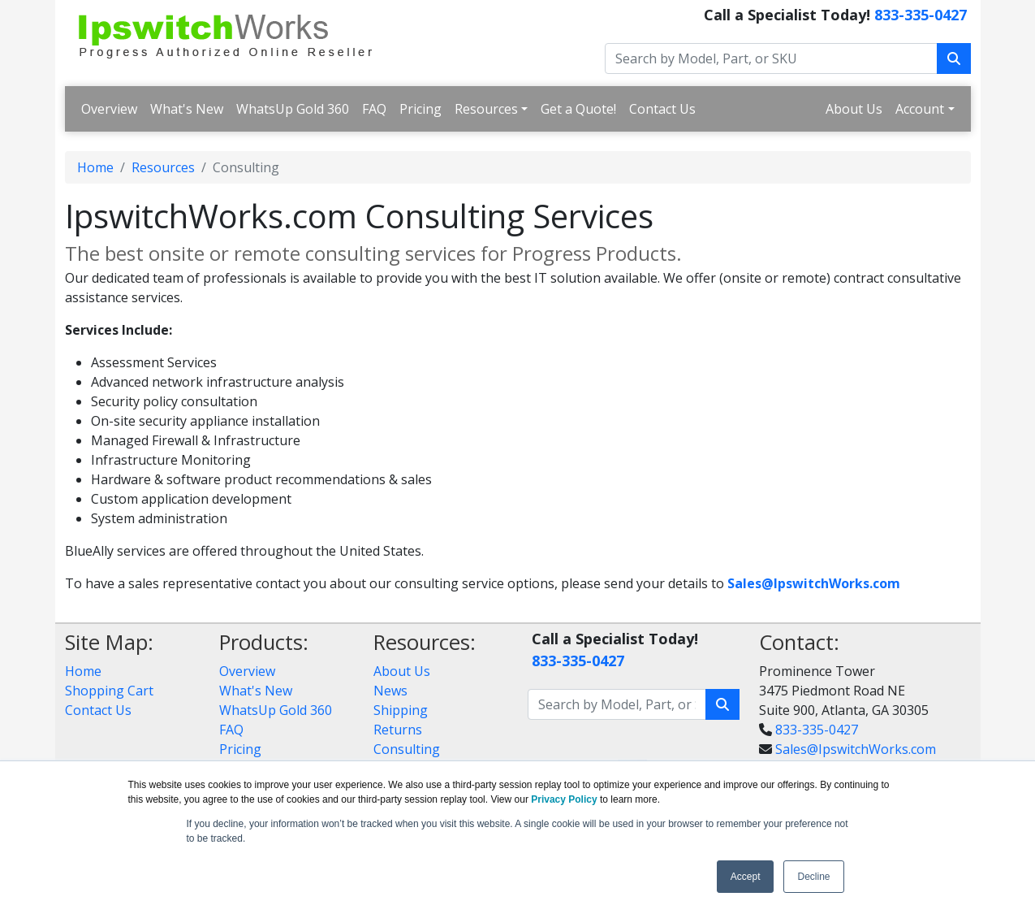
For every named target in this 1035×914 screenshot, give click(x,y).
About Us (854, 109)
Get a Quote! (578, 109)
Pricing (420, 109)
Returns (397, 730)
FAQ (374, 109)
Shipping (400, 710)
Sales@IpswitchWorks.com (855, 749)
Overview (109, 109)
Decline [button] (813, 876)
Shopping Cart (109, 691)
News (390, 691)
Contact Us (662, 109)
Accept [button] (746, 876)
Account (919, 109)
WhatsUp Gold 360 (292, 109)
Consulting (406, 749)
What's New (186, 109)
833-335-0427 (920, 14)
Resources (486, 109)
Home (95, 167)
